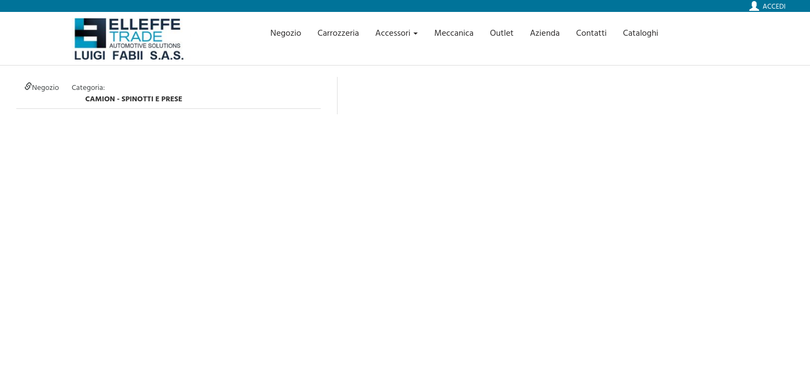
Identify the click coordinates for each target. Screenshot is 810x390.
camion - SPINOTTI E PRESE (133, 98)
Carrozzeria (338, 32)
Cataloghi (640, 32)
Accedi (774, 6)
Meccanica (454, 32)
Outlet (502, 32)
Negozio (285, 32)
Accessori (396, 32)
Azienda (545, 32)
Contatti (591, 32)
